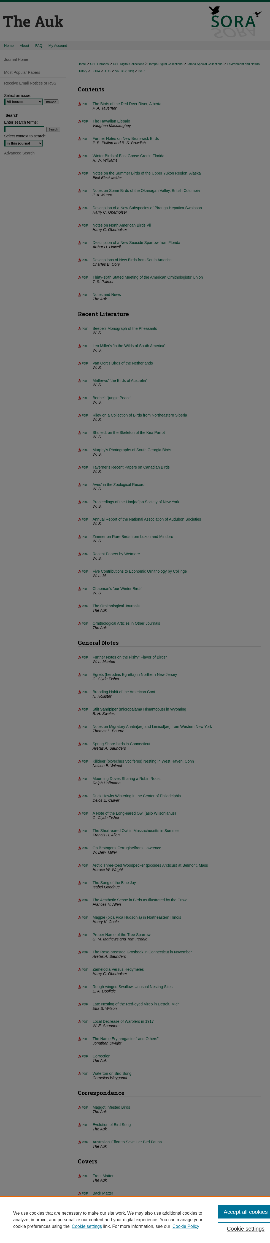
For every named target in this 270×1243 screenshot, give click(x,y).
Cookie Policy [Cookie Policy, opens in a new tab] (185, 1226)
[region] (135, 1219)
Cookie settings (87, 1226)
